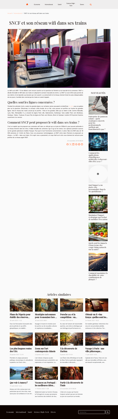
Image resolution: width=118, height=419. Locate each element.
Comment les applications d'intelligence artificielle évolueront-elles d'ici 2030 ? (98, 157)
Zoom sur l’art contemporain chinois (45, 350)
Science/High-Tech (70, 4)
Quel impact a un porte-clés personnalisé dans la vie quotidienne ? (97, 188)
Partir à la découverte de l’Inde (71, 384)
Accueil (10, 13)
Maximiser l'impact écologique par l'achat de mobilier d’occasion (98, 217)
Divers (82, 4)
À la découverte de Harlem (68, 350)
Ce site (71, 106)
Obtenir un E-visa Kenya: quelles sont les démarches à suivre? (95, 317)
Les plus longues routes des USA (21, 350)
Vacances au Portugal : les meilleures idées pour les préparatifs (45, 385)
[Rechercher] (91, 412)
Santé (59, 4)
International (49, 4)
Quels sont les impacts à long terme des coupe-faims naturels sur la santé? (98, 246)
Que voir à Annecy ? (19, 382)
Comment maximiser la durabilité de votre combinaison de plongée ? (98, 276)
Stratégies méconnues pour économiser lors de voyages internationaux (46, 317)
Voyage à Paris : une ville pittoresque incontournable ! (94, 351)
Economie (37, 4)
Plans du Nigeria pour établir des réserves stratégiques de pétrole (20, 317)
